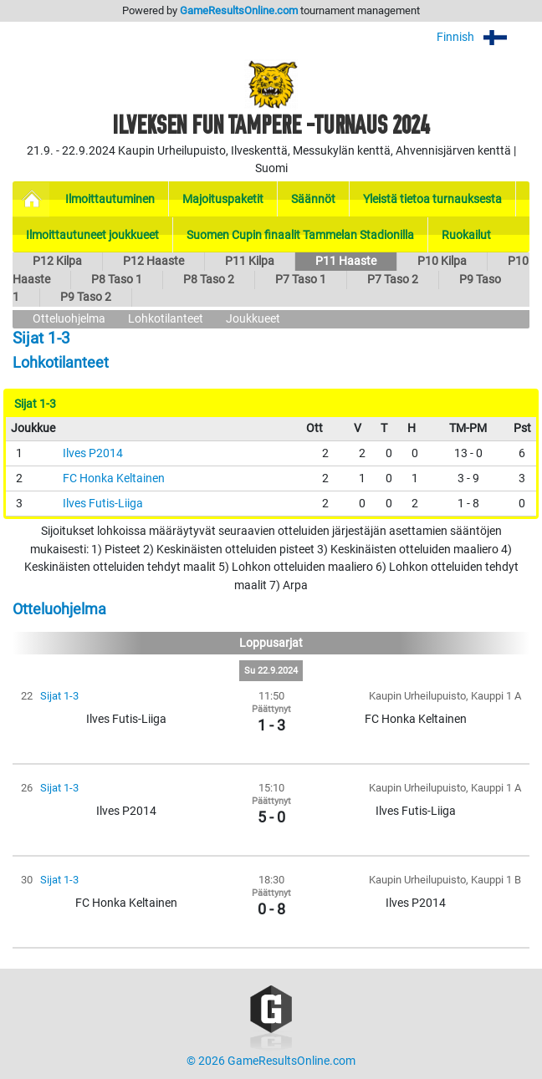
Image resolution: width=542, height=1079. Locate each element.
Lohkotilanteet (165, 319)
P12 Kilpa (57, 261)
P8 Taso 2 (208, 279)
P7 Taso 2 (392, 279)
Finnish (483, 37)
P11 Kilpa (249, 261)
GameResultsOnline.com (239, 10)
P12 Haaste (153, 261)
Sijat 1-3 (59, 696)
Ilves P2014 (93, 453)
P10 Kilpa (442, 261)
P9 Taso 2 (85, 297)
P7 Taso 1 (300, 279)
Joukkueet (253, 319)
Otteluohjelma (69, 319)
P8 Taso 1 (116, 279)
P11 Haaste (345, 261)
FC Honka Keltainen (114, 478)
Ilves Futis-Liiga (103, 503)
